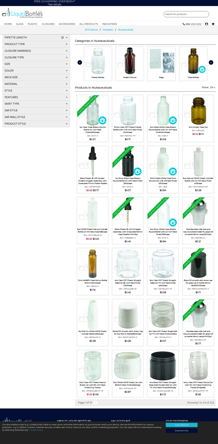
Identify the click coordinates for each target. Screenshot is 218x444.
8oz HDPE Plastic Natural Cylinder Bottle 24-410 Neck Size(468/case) (92, 233)
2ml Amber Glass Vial (198, 128)
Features (36, 99)
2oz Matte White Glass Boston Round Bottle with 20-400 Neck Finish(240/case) (163, 131)
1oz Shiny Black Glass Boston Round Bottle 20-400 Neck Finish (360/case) (127, 182)
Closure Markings (36, 53)
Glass (19, 24)
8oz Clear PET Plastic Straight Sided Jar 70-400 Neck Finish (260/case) (163, 284)
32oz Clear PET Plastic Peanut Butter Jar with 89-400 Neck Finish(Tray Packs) (92, 389)
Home (8, 24)
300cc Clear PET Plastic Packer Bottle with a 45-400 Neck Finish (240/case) (127, 131)
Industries (109, 24)
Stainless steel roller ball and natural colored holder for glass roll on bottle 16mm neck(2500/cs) (198, 233)
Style (36, 93)
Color (36, 73)
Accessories (67, 24)
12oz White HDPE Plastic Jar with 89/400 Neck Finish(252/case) (127, 387)
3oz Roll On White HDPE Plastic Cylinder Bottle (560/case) (92, 334)
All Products (88, 24)
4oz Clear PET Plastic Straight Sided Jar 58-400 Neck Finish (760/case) (128, 284)
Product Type (36, 46)
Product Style (36, 126)
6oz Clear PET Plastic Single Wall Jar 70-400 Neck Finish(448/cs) (163, 334)
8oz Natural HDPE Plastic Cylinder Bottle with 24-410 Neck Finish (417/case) (198, 182)
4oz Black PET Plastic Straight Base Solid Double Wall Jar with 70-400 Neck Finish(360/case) (163, 389)
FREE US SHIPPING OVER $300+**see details (54, 3)
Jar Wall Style (36, 119)
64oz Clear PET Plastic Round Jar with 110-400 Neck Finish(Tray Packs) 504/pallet (198, 389)
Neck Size (36, 79)
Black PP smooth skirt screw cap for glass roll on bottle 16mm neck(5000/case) (198, 284)
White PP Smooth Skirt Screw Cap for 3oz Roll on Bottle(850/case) (128, 335)
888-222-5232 (192, 24)
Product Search (186, 14)
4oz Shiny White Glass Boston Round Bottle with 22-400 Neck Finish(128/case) (163, 233)
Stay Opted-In (182, 425)
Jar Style (36, 112)
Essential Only (181, 430)
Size (36, 66)
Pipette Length (36, 39)
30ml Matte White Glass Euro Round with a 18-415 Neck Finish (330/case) (163, 182)
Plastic (33, 24)
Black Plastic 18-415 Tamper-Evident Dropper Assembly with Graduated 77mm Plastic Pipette (92, 182)
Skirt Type (36, 106)
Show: (209, 89)
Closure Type (36, 59)
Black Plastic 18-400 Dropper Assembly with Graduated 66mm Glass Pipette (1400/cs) (127, 233)
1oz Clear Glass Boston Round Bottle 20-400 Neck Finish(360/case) (92, 131)
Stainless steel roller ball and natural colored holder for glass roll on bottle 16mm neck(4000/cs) (198, 337)
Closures (48, 24)
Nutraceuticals (125, 31)
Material (36, 86)
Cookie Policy (36, 430)
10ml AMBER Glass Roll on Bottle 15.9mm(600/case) (92, 283)
